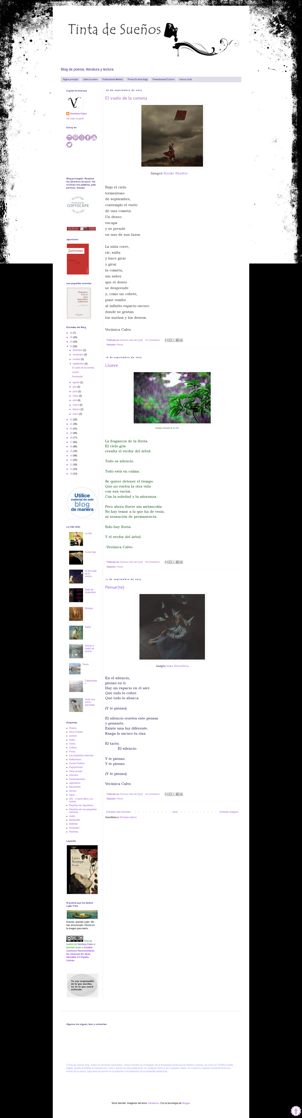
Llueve (111, 365)
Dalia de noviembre (90, 591)
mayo (76, 395)
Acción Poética (76, 763)
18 (71, 437)
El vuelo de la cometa (126, 98)
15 (71, 451)
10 (71, 473)
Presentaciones (77, 779)
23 (71, 346)
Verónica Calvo (78, 113)
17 (71, 442)
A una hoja (90, 552)
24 (71, 341)
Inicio (175, 812)
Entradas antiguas (229, 812)
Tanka (72, 743)
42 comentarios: (153, 340)
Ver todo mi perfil (75, 118)
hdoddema (153, 1103)
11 (71, 469)
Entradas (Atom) (128, 817)
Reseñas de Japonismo (81, 805)
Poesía (120, 344)
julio (75, 386)
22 (71, 419)
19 (71, 433)
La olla (88, 533)
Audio (72, 816)
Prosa (72, 751)
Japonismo (74, 783)
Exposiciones (76, 767)
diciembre (78, 350)
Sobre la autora (90, 79)
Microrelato (75, 787)
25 (71, 337)
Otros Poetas (76, 732)
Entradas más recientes (118, 812)
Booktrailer (74, 820)
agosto (76, 382)
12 (71, 464)
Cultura (73, 747)
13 (71, 460)
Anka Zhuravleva (176, 666)
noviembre (78, 354)
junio (75, 391)
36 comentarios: (153, 562)
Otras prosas (75, 771)
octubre (77, 359)
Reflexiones (75, 759)
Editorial (73, 824)
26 (71, 333)
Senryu (72, 791)
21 (71, 424)
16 (71, 446)
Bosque (89, 608)
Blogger (186, 1103)
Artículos (73, 775)
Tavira (85, 664)
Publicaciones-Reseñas (112, 79)
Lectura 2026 (185, 79)
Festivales (74, 828)
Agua (72, 794)
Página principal (70, 79)
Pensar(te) (114, 587)
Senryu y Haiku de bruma (89, 648)
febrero (77, 409)
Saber (88, 627)
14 (71, 455)
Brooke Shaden (175, 173)
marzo (76, 405)
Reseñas (73, 831)
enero (76, 414)
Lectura (73, 735)
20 (71, 428)
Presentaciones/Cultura (163, 79)
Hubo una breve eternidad (90, 702)
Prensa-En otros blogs (138, 79)
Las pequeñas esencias (81, 755)
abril (75, 400)
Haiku (72, 740)
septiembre (79, 363)
